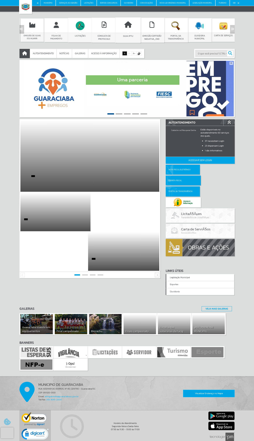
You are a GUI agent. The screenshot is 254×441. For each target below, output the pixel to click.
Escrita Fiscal (209, 169)
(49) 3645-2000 (54, 382)
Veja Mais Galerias (215, 291)
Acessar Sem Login (200, 160)
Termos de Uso (127, 434)
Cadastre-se (176, 130)
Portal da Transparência (181, 180)
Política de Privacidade (127, 437)
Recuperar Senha (189, 130)
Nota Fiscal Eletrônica (180, 169)
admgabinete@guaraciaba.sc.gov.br (62, 379)
